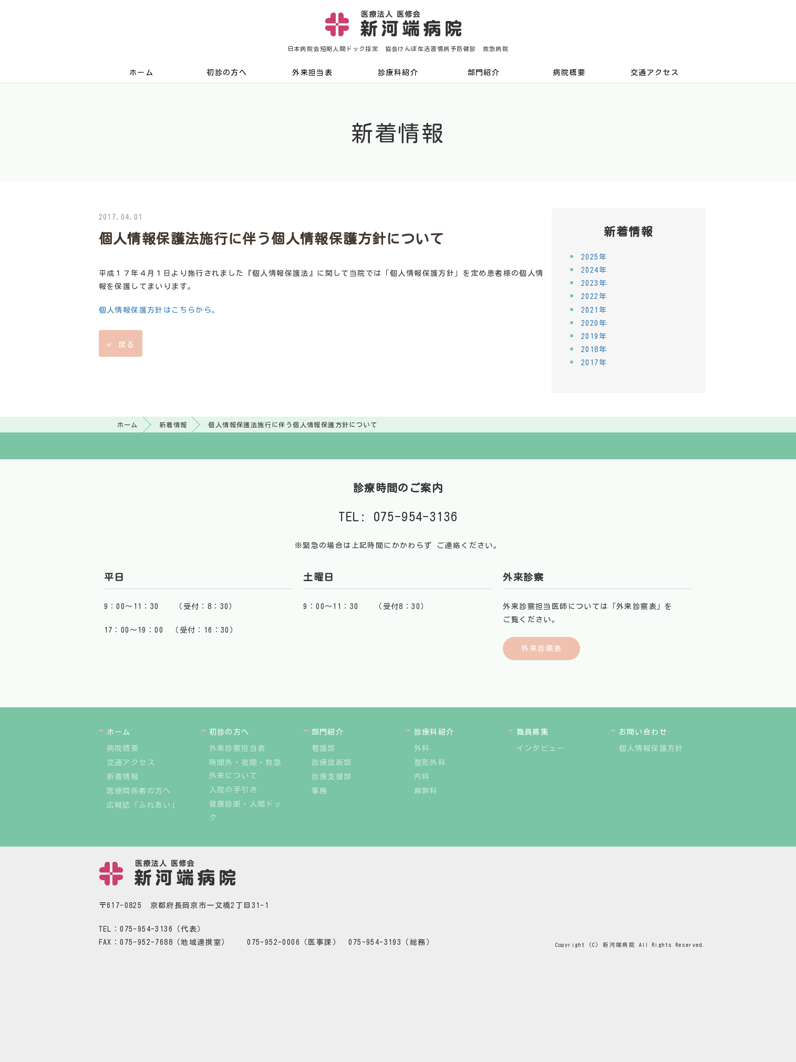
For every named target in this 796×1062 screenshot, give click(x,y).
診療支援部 (332, 776)
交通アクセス (654, 72)
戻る (121, 343)
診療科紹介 (398, 72)
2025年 (594, 257)
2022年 (594, 296)
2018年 (594, 349)
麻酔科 (426, 791)
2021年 (594, 310)
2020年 (594, 323)
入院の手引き (233, 789)
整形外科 (430, 762)
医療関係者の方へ (139, 791)
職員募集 (532, 732)
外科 (422, 748)
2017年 (594, 362)
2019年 (594, 336)
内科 (422, 776)
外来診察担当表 (237, 748)
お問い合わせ (643, 732)
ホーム (141, 72)
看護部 (324, 748)
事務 (320, 791)
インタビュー (540, 748)
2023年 (594, 283)
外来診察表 (541, 648)
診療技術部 (332, 762)
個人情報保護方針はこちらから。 (159, 310)
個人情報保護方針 (651, 748)
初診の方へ (226, 72)
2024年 (594, 270)
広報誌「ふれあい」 (143, 805)
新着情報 (173, 424)
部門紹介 (484, 72)
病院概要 (569, 72)
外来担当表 (312, 72)
